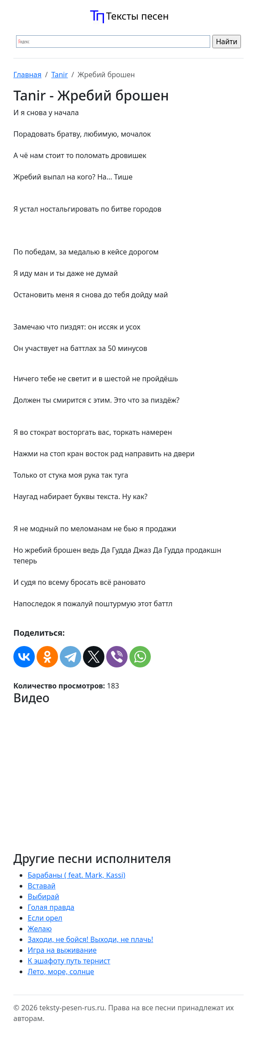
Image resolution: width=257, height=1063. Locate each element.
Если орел (45, 918)
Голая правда (51, 907)
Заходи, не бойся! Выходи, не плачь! (90, 939)
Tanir (59, 74)
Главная (27, 74)
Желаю (40, 929)
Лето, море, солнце (61, 971)
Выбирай (43, 896)
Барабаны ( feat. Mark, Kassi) (76, 875)
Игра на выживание (62, 950)
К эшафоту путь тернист (69, 961)
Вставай (41, 886)
